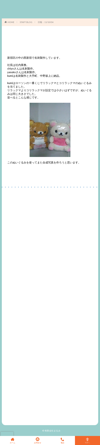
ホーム (12, 440)
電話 (62, 440)
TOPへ (87, 440)
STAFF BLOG (26, 22)
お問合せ (37, 440)
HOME (11, 22)
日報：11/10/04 (45, 22)
